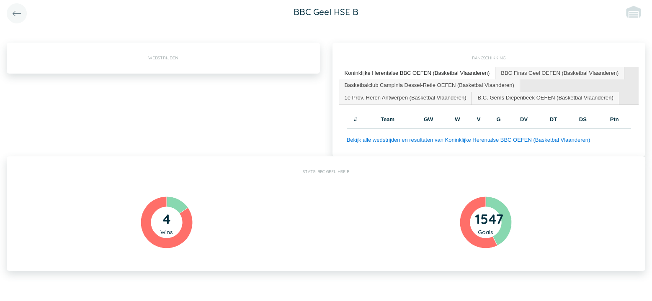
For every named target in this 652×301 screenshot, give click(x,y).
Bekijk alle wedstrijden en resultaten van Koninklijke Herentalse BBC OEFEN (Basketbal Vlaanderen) (468, 140)
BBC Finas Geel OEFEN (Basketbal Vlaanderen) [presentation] (559, 73)
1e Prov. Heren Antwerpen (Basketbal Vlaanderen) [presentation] (405, 97)
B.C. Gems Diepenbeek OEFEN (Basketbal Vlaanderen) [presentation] (545, 97)
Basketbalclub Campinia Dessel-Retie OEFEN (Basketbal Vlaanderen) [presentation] (429, 85)
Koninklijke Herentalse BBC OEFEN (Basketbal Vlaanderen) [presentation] (417, 73)
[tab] (417, 73)
